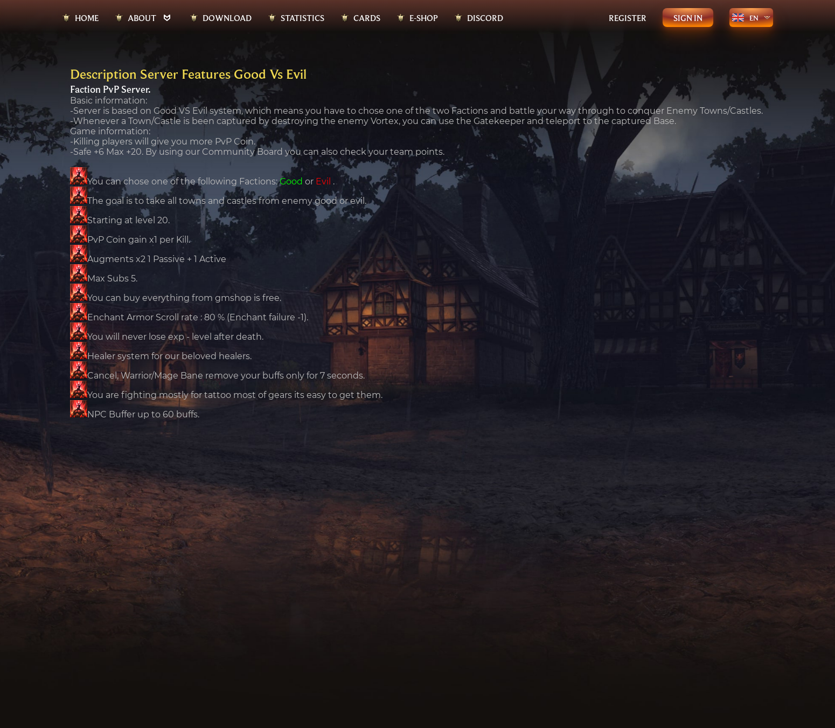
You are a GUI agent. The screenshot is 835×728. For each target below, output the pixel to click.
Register (627, 17)
